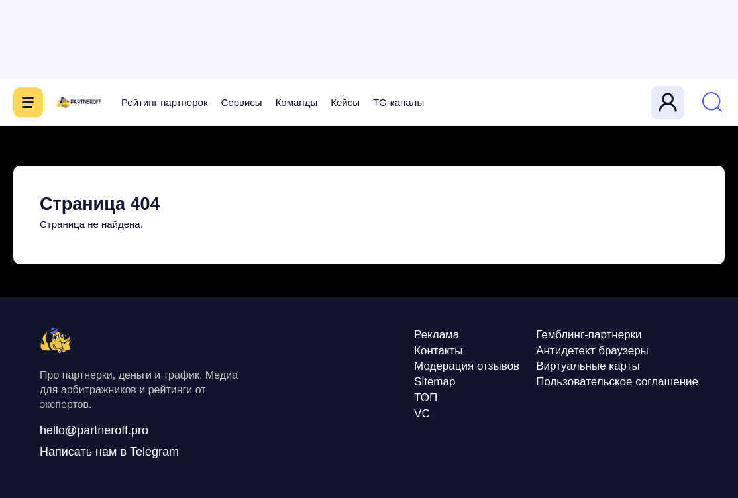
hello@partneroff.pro (94, 430)
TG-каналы (398, 102)
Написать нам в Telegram (109, 451)
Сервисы (241, 102)
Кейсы (345, 102)
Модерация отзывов (466, 366)
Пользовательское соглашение (617, 381)
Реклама (436, 334)
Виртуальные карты (588, 366)
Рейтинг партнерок (164, 102)
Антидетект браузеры (592, 350)
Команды (297, 102)
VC (422, 413)
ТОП (425, 397)
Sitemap (434, 381)
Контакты (438, 350)
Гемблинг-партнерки (588, 334)
